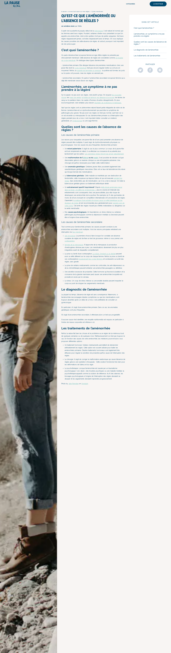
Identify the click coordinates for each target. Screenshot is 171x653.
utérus (85, 158)
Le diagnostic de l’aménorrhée (146, 50)
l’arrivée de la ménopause (74, 245)
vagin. (96, 158)
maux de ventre (75, 97)
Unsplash (84, 384)
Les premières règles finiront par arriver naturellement (104, 154)
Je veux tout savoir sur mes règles (78, 11)
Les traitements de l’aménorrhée (147, 56)
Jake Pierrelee (74, 384)
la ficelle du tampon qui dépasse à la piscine (98, 97)
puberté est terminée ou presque (89, 70)
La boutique (158, 4)
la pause (64, 11)
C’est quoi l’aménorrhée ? (144, 28)
